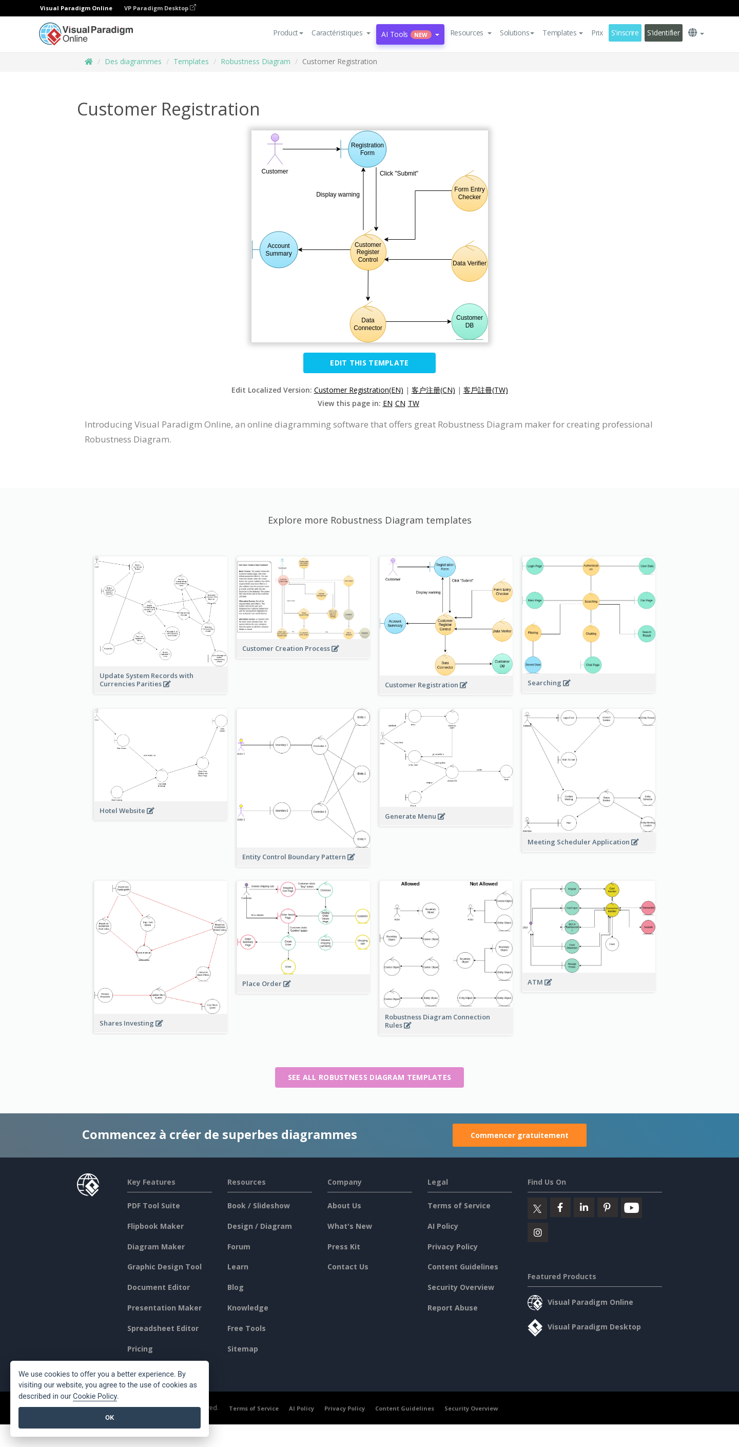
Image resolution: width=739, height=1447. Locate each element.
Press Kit (343, 1246)
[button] (341, 33)
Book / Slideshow (258, 1205)
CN (400, 403)
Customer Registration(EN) (358, 390)
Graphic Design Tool (164, 1266)
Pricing (140, 1349)
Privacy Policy (452, 1246)
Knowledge (247, 1308)
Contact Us (347, 1266)
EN (388, 403)
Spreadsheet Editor (163, 1328)
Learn (237, 1266)
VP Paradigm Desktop (160, 8)
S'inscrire (625, 32)
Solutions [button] (517, 32)
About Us (344, 1205)
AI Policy (442, 1226)
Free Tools (246, 1328)
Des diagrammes (133, 61)
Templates (191, 61)
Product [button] (288, 32)
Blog (235, 1287)
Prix (597, 32)
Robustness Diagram (255, 61)
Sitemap (242, 1349)
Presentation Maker (164, 1308)
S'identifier (663, 32)
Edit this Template (369, 363)
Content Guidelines (462, 1266)
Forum (238, 1246)
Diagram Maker (156, 1246)
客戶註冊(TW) (485, 390)
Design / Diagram (259, 1226)
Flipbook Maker (155, 1226)
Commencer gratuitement (520, 1135)
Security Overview (460, 1287)
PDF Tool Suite (153, 1205)
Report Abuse (452, 1308)
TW (413, 403)
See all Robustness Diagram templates (370, 1077)
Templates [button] (562, 32)
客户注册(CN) (433, 390)
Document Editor (158, 1287)
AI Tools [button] (410, 34)
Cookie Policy (95, 1396)
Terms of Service (459, 1205)
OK (109, 1417)
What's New (349, 1226)
